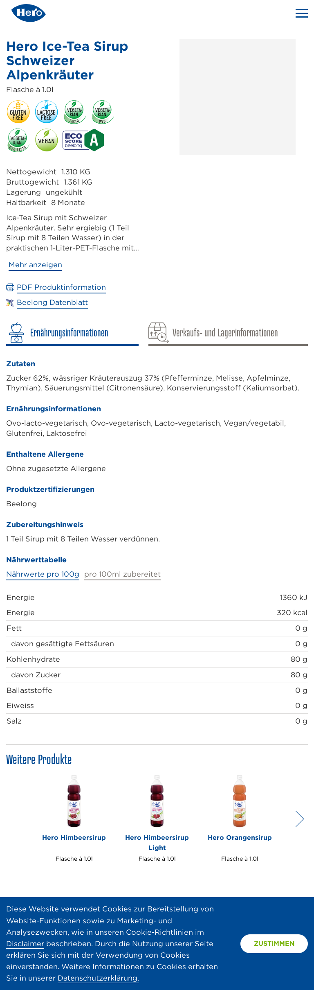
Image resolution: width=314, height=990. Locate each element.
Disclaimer (25, 943)
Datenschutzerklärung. (98, 978)
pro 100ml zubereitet (122, 574)
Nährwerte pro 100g (42, 574)
